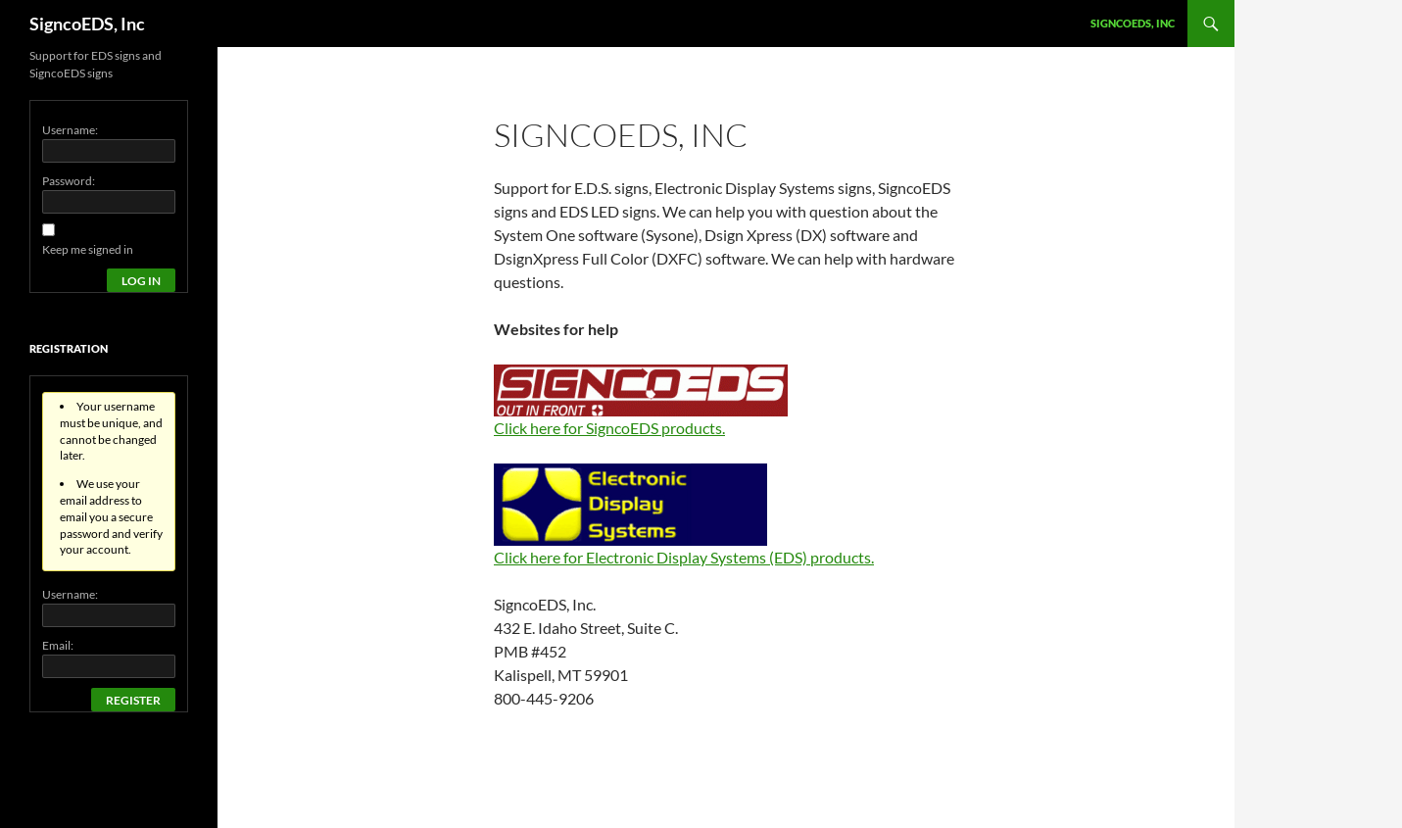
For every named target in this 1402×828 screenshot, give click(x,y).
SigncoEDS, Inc (87, 23)
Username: (70, 129)
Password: (68, 180)
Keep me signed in (87, 249)
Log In (141, 280)
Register (133, 700)
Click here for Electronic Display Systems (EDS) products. (684, 557)
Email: (57, 645)
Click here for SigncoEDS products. (609, 427)
